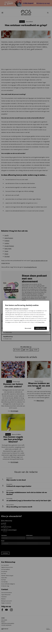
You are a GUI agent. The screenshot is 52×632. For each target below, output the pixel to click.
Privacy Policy (41, 322)
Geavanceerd (28, 328)
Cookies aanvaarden (40, 328)
